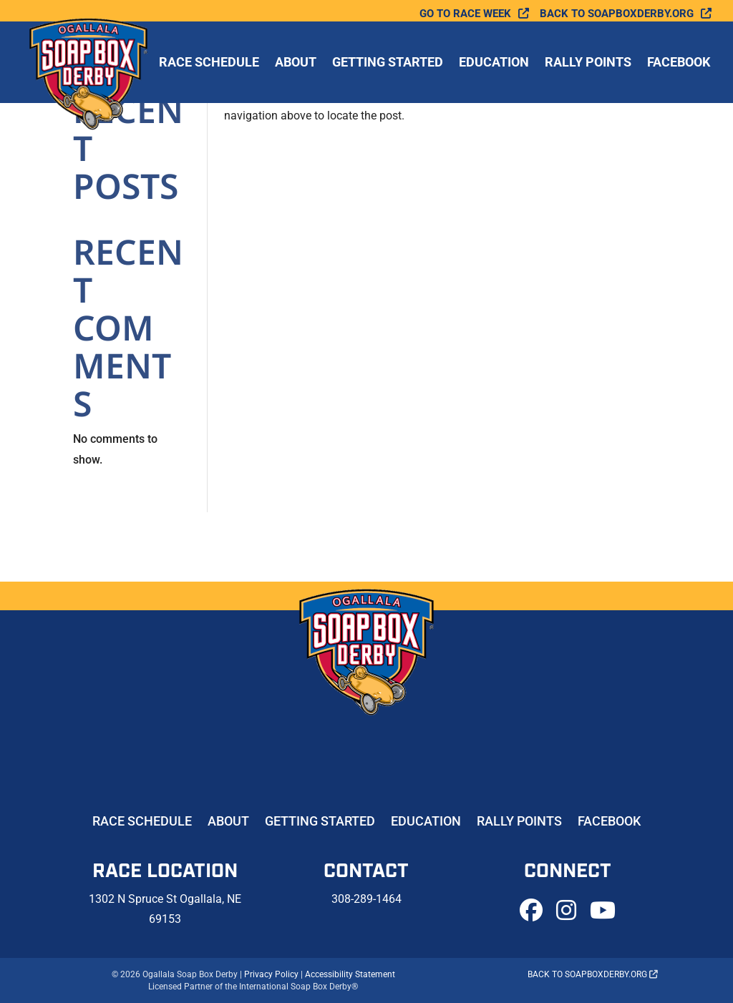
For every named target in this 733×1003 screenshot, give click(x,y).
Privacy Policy (271, 974)
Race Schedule (209, 63)
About (295, 63)
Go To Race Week (465, 14)
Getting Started (387, 63)
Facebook (678, 63)
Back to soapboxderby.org (617, 14)
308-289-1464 (366, 899)
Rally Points (588, 63)
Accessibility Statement (350, 974)
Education (494, 63)
